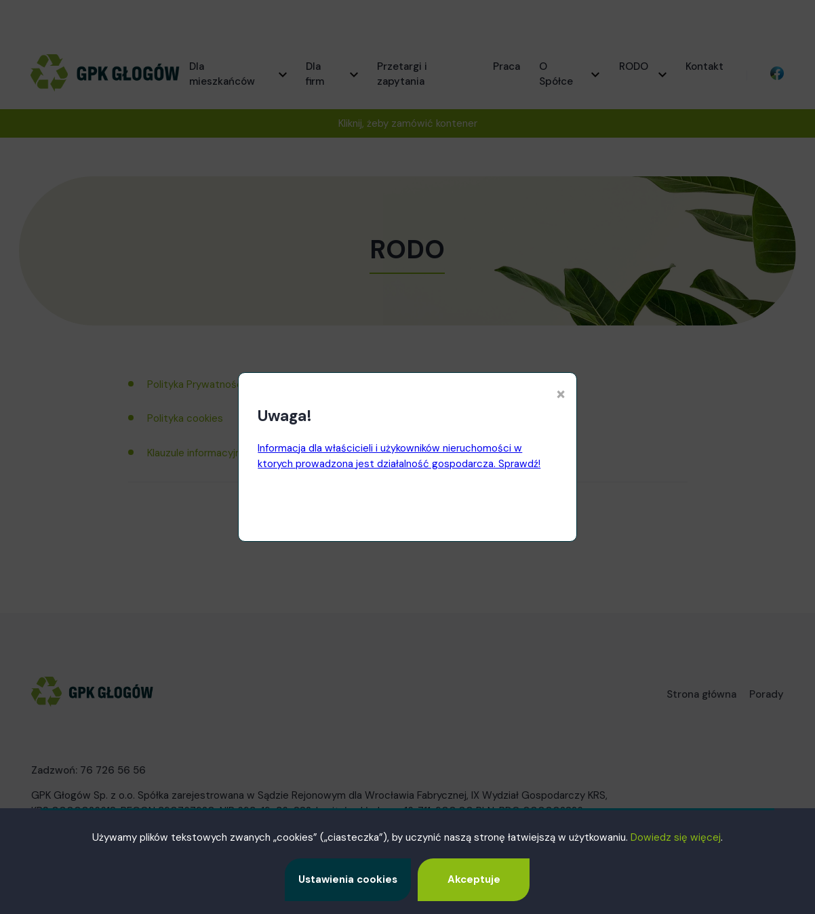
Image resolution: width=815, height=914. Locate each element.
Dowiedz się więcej (676, 837)
